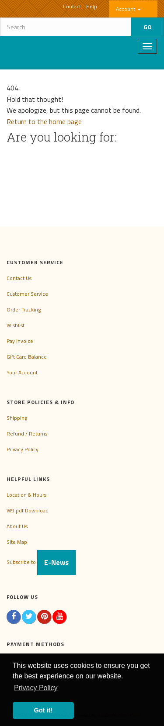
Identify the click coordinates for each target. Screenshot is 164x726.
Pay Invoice (20, 341)
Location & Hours (26, 495)
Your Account (22, 372)
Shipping (17, 418)
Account (128, 9)
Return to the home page (44, 121)
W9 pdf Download (28, 510)
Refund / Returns (27, 433)
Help (91, 6)
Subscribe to (41, 562)
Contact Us (19, 278)
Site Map (17, 542)
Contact (72, 6)
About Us (17, 526)
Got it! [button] (43, 710)
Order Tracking (24, 309)
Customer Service (27, 294)
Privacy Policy (22, 449)
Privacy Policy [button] (36, 687)
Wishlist (15, 325)
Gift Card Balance (27, 357)
